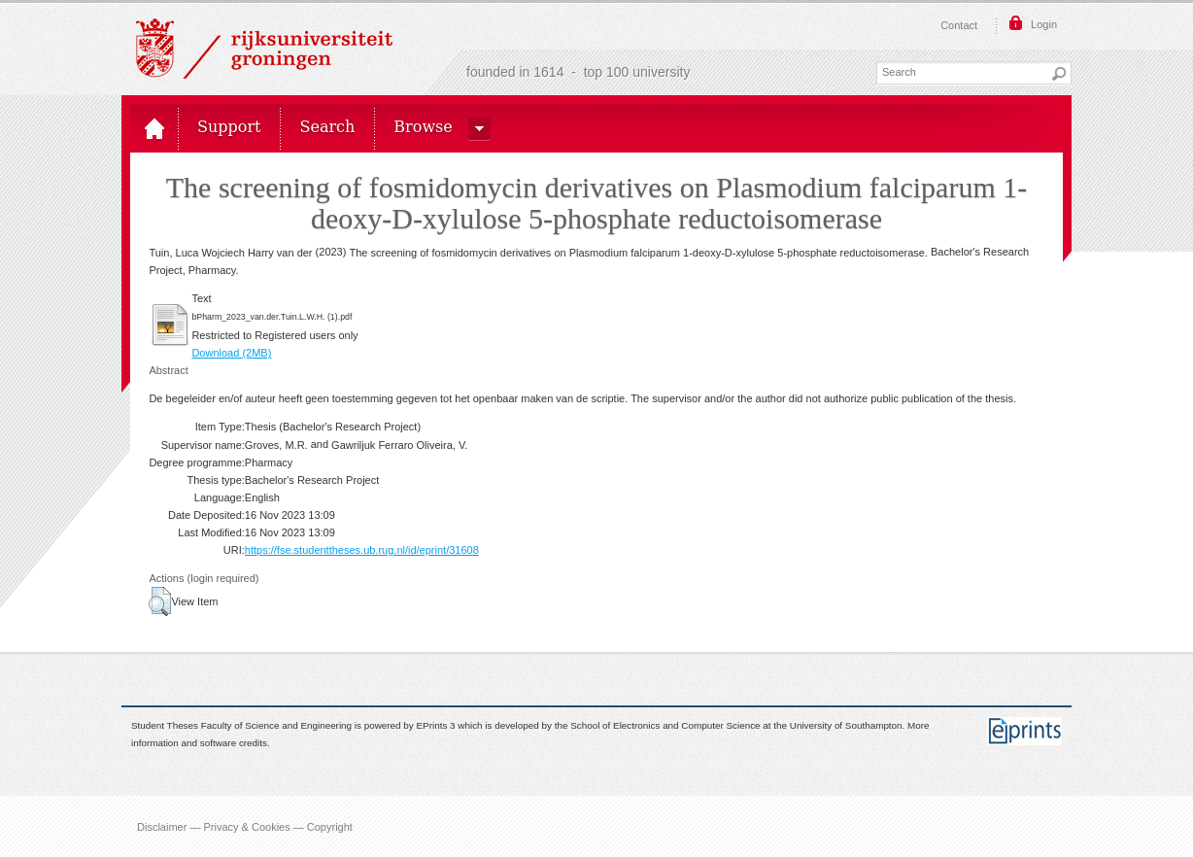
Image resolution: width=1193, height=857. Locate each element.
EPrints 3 (436, 725)
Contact (958, 25)
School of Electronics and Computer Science (665, 725)
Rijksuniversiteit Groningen (264, 48)
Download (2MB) (231, 353)
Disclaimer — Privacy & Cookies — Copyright (245, 826)
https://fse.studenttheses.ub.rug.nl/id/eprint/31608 (362, 550)
